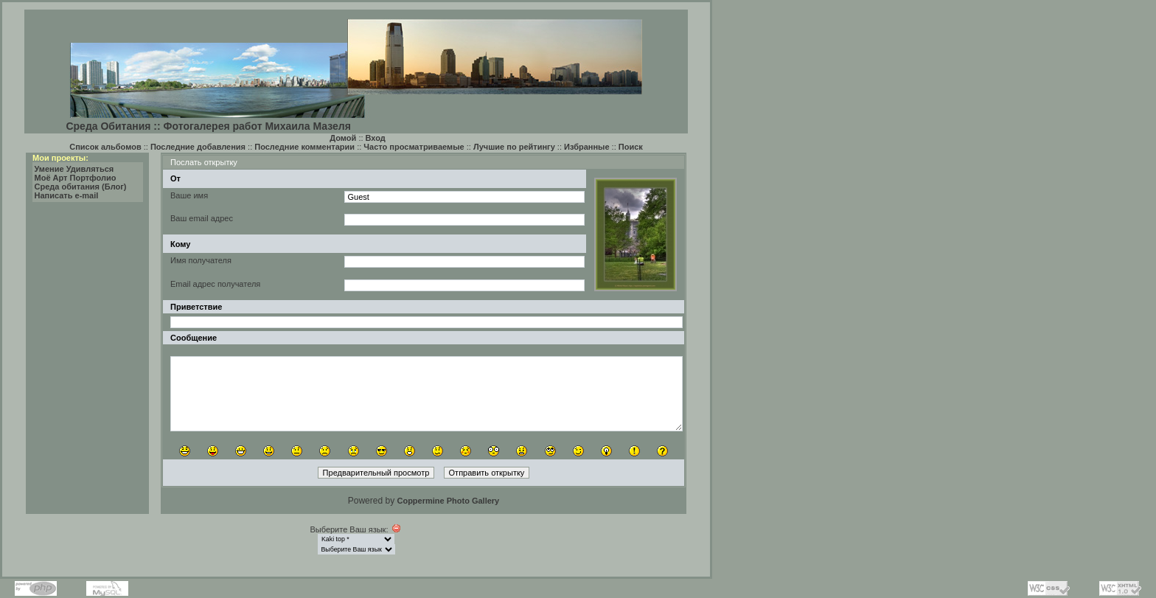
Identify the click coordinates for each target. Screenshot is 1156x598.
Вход (376, 137)
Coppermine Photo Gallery (448, 500)
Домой (343, 137)
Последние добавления (198, 146)
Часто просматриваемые (413, 146)
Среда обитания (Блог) (81, 186)
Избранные (587, 146)
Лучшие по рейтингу (514, 146)
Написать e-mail (67, 195)
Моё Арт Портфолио (75, 177)
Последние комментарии (304, 146)
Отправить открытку (487, 472)
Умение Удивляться (74, 168)
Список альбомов (105, 146)
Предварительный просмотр (376, 472)
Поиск (631, 146)
